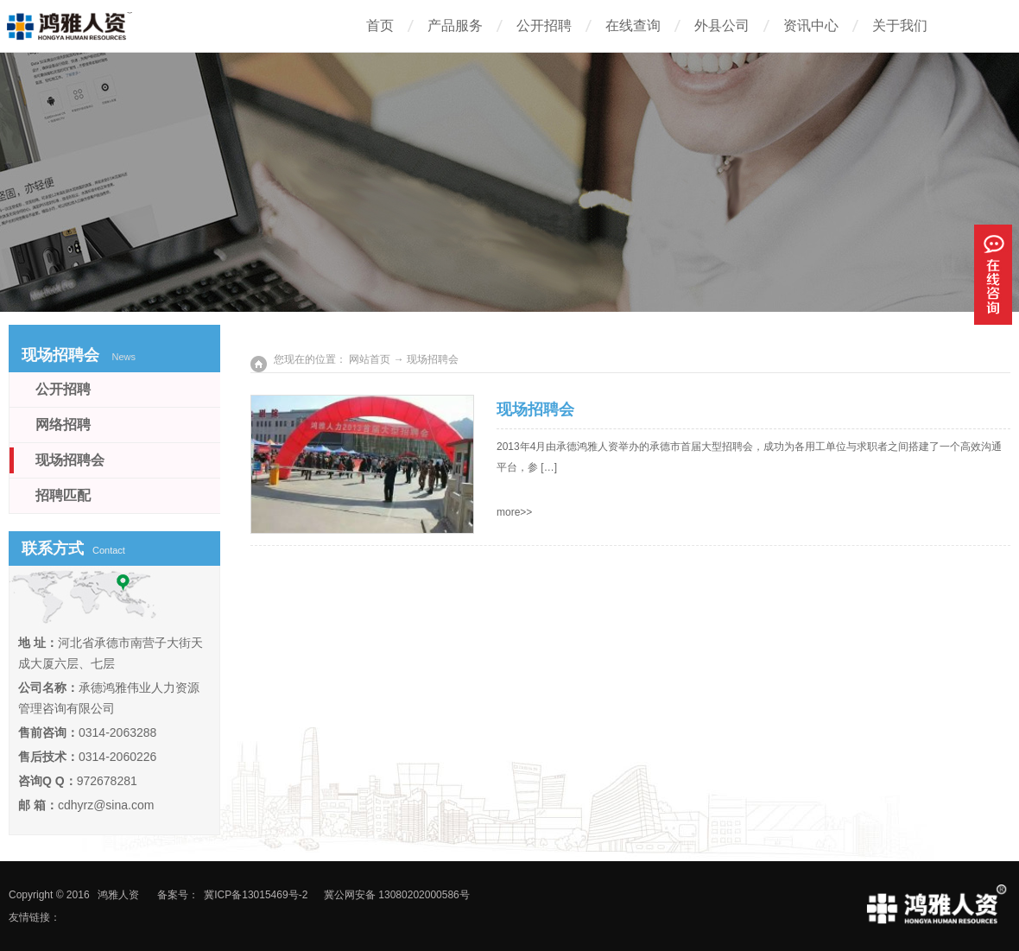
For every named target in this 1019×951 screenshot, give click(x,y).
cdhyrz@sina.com (106, 805)
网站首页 (369, 359)
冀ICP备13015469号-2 (255, 895)
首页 (380, 25)
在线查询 (633, 25)
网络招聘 (63, 424)
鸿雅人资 (118, 895)
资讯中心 (811, 25)
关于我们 (899, 25)
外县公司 (722, 25)
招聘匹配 (63, 495)
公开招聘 (544, 25)
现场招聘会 (535, 409)
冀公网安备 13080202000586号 (397, 895)
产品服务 (455, 25)
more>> (514, 512)
